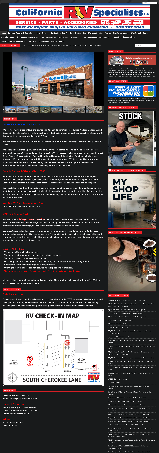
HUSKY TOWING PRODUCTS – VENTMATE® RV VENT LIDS (128, 389)
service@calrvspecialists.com (23, 398)
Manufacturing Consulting (124, 37)
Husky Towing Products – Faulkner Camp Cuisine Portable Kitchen (131, 382)
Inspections (43, 33)
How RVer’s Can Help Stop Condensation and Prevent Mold (128, 402)
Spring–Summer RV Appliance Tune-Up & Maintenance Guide (129, 339)
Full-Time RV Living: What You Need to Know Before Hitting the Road (132, 411)
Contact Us (32, 41)
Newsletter (76, 37)
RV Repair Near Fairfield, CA (117, 242)
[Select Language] (149, 3)
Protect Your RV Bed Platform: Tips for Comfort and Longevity (129, 414)
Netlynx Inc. (51, 445)
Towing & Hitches (59, 33)
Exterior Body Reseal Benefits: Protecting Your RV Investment (129, 432)
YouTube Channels (9, 37)
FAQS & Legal (58, 41)
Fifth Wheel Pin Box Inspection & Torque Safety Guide (126, 218)
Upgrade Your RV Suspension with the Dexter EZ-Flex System (129, 332)
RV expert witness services (32, 219)
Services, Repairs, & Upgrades (21, 33)
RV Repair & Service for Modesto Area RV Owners (125, 319)
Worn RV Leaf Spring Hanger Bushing (121, 238)
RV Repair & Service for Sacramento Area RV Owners (126, 323)
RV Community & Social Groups (98, 37)
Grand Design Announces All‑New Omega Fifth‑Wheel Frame (129, 418)
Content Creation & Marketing (13, 41)
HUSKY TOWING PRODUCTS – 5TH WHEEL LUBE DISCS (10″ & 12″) (131, 385)
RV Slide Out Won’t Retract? (117, 297)
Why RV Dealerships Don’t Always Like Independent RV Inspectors (131, 276)
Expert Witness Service (93, 33)
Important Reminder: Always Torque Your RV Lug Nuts (127, 228)
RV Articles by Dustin (139, 33)
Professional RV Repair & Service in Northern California (127, 316)
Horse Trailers (75, 33)
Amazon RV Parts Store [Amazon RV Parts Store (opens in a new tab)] (30, 37)
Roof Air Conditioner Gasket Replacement (122, 429)
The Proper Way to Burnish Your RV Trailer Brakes (125, 231)
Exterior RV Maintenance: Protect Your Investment (125, 421)
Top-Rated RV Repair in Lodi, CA (119, 255)
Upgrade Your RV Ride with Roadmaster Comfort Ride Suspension (131, 336)
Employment (44, 41)
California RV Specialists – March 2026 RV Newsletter (126, 343)
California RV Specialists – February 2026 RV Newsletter (127, 398)
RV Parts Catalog (49, 37)
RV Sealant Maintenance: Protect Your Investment (125, 425)
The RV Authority (113, 300)
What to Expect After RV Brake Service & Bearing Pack (127, 235)
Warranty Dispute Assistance (116, 33)
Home (3, 33)
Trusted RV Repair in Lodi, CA (118, 245)
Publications (63, 37)
